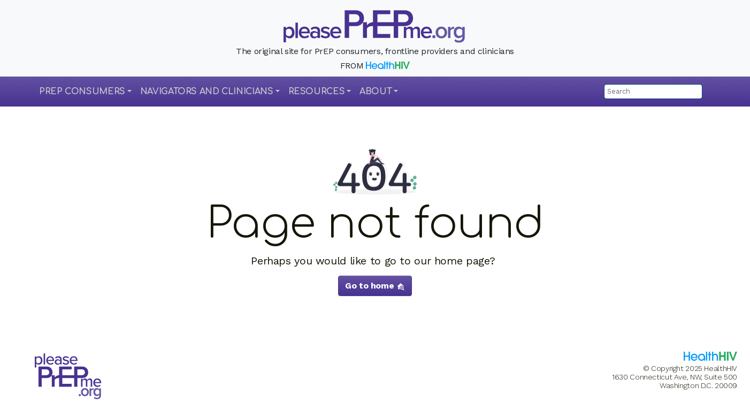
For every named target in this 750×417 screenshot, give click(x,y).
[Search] (653, 91)
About (375, 91)
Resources (316, 91)
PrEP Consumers (82, 91)
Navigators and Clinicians (206, 91)
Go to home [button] (375, 285)
